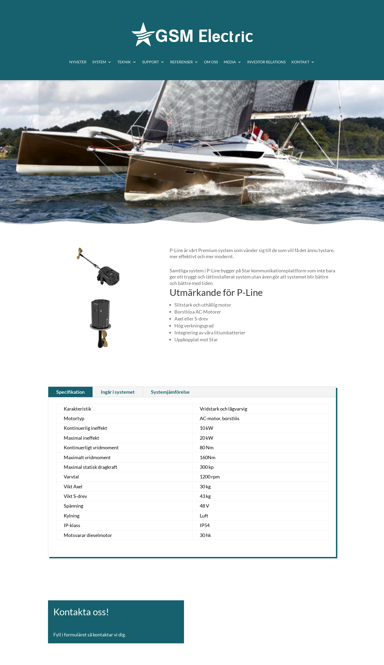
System (99, 62)
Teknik (124, 62)
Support (150, 62)
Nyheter (77, 62)
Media (230, 62)
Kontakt (300, 62)
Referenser (181, 62)
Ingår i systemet (118, 392)
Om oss (211, 62)
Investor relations (266, 62)
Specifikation (70, 392)
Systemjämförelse (170, 392)
